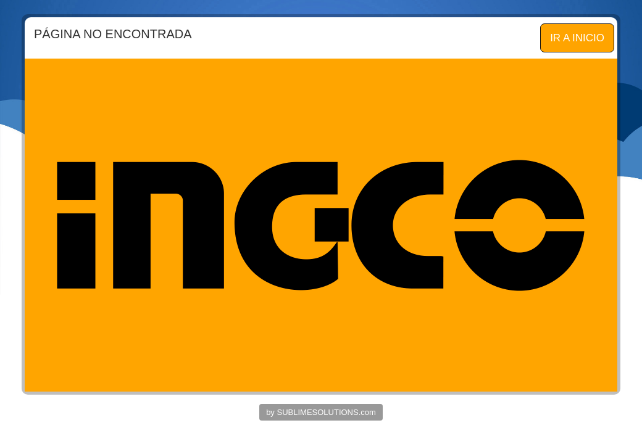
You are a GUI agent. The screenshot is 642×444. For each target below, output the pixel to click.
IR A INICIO (577, 38)
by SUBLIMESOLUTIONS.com (321, 412)
